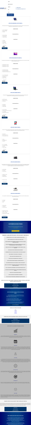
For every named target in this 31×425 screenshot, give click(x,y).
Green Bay (15, 310)
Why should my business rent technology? (15, 258)
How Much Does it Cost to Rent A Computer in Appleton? (15, 237)
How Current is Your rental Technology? (15, 254)
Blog (8, 12)
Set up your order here (15, 304)
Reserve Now (4, 48)
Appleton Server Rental (15, 161)
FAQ (8, 9)
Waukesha (15, 313)
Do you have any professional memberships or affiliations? (15, 276)
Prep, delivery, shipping (15, 285)
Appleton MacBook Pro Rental (15, 57)
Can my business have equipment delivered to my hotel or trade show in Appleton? (15, 242)
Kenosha (16, 311)
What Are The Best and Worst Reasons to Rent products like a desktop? (15, 247)
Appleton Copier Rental (15, 193)
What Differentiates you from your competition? (15, 239)
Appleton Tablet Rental (15, 127)
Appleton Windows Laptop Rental (15, 23)
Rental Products (10, 4)
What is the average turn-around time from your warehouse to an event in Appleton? (15, 265)
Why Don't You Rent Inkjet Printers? (15, 272)
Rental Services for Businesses (15, 320)
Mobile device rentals (15, 410)
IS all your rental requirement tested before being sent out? (15, 267)
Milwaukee (15, 312)
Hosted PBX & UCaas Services (15, 322)
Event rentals (15, 407)
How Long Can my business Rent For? (15, 256)
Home (9, 1)
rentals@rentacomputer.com (21, 8)
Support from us (15, 319)
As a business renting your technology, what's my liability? (15, 262)
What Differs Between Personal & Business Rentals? (15, 260)
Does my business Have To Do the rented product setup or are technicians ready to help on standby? (15, 244)
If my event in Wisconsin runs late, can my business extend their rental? (15, 270)
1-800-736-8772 (18, 7)
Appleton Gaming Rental (15, 92)
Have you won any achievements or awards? (15, 274)
